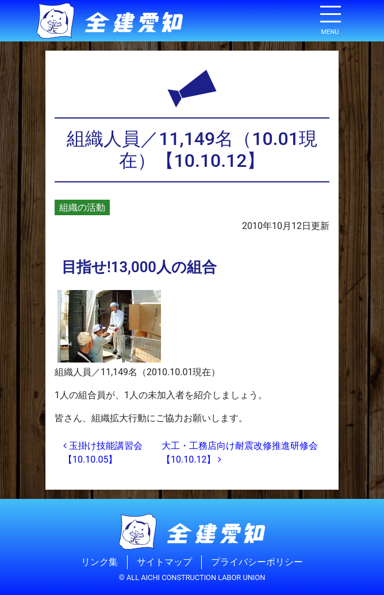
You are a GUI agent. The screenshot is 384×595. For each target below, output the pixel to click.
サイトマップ (164, 561)
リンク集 (99, 561)
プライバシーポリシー (257, 561)
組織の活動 (82, 207)
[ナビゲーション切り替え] (330, 18)
